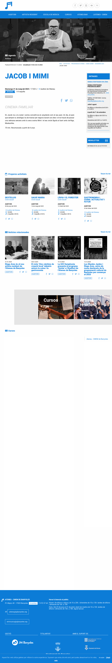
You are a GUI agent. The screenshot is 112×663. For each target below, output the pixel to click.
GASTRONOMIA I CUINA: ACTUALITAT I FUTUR (94, 206)
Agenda (12, 55)
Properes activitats (17, 174)
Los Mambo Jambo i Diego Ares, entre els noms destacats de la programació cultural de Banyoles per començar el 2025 (95, 276)
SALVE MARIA (38, 204)
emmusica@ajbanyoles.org (17, 628)
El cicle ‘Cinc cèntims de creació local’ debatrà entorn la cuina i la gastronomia (42, 274)
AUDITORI (9, 96)
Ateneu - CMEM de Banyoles (97, 346)
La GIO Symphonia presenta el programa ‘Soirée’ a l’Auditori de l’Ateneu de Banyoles (68, 274)
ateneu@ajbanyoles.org (18, 619)
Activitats (66, 63)
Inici (60, 63)
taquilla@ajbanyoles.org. (96, 101)
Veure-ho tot (105, 174)
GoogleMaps (33, 610)
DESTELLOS (10, 204)
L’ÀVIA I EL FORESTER (68, 204)
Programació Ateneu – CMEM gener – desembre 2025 (87, 63)
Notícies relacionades (18, 239)
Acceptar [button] (101, 657)
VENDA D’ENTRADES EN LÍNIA (98, 82)
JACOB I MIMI (63, 65)
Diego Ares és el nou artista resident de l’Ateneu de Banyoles (15, 273)
